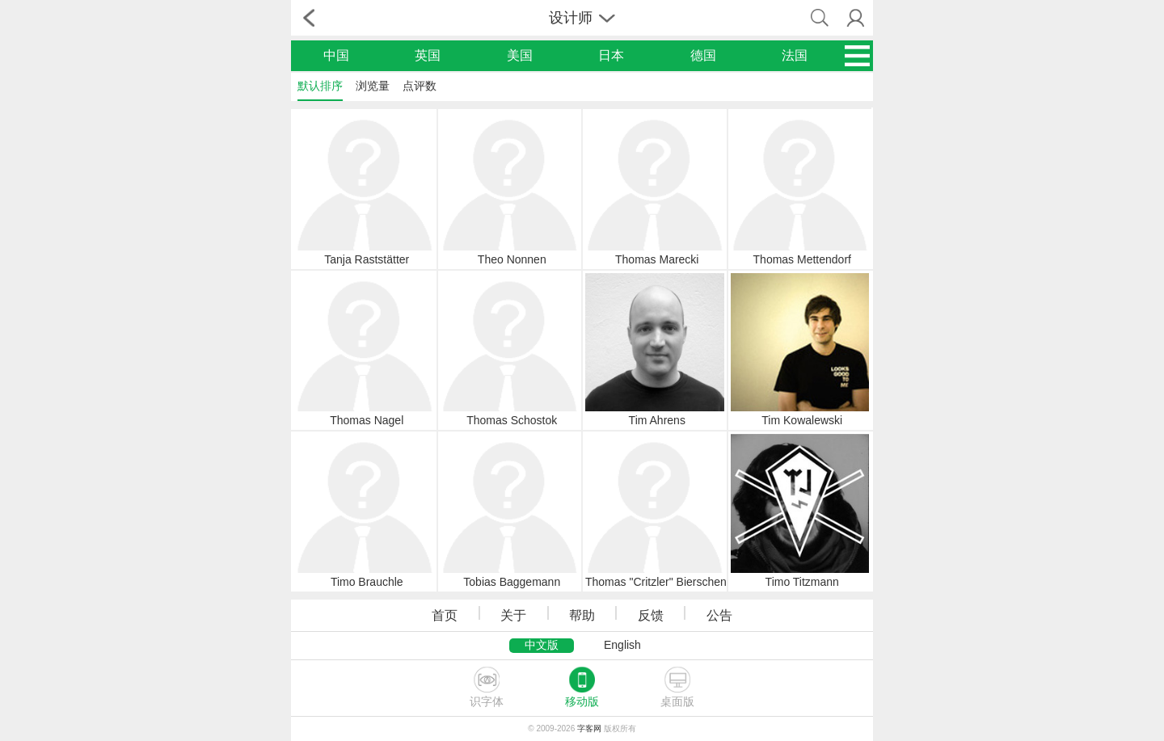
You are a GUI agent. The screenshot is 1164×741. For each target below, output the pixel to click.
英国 (428, 55)
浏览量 (373, 85)
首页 (445, 615)
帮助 (582, 615)
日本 (611, 55)
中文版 (542, 644)
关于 (513, 615)
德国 (703, 55)
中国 (336, 55)
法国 (795, 55)
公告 (719, 615)
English (622, 644)
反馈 (651, 615)
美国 (520, 55)
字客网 (589, 728)
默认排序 (320, 85)
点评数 (419, 85)
